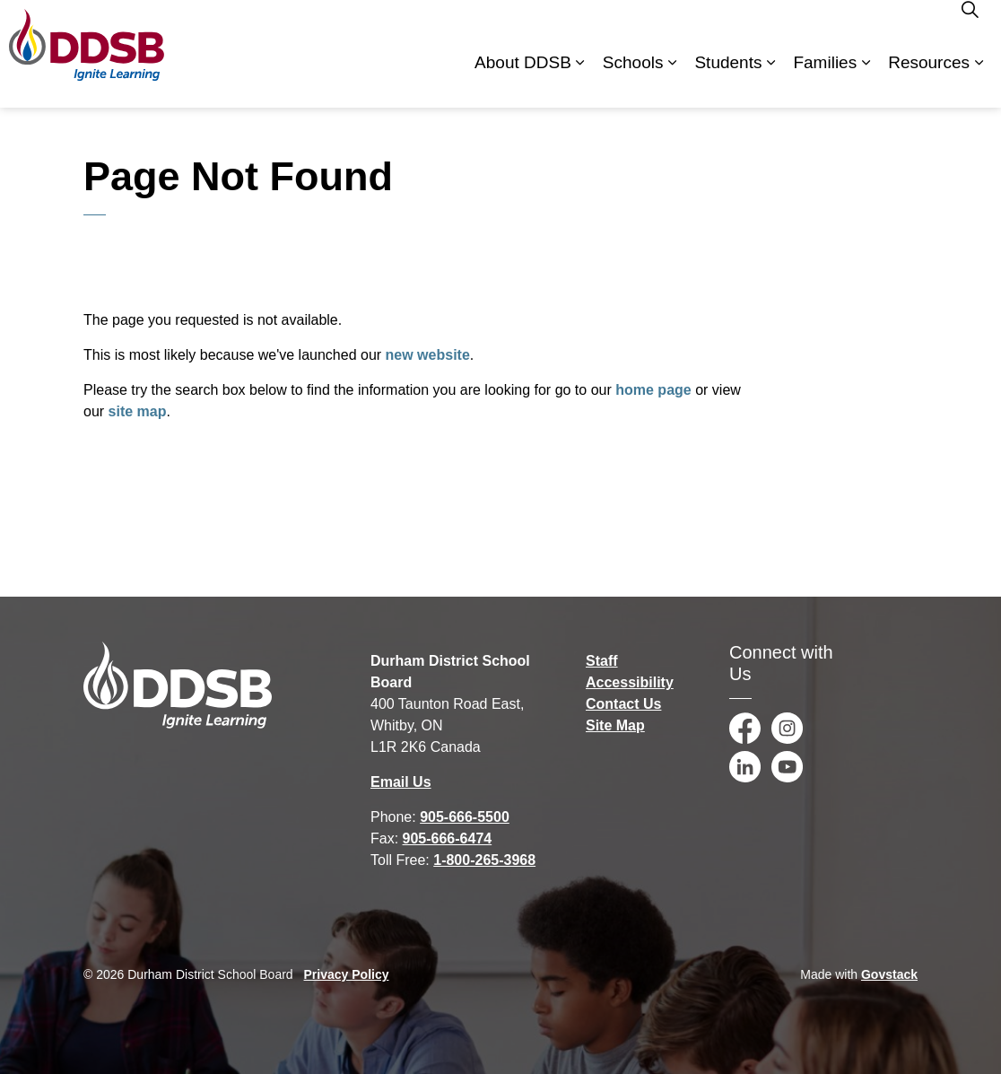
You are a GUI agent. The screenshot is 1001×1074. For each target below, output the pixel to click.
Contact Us (623, 704)
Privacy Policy (346, 974)
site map (138, 411)
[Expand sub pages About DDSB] (580, 81)
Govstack (889, 974)
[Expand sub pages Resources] (979, 81)
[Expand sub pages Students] (770, 81)
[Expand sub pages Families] (866, 81)
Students (728, 80)
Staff (602, 660)
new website (428, 354)
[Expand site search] (970, 27)
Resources (929, 80)
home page (653, 389)
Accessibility (630, 682)
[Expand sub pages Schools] (672, 81)
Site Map (615, 725)
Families (825, 80)
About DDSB (522, 80)
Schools (633, 80)
